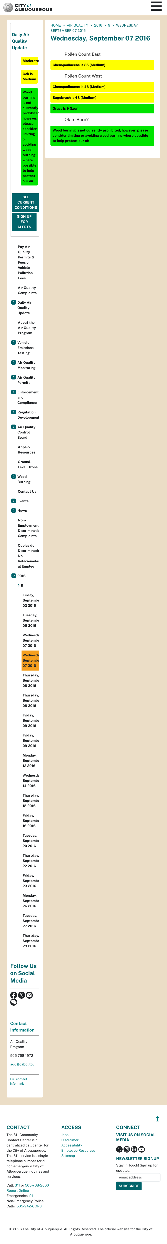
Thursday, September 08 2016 (31, 680)
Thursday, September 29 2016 (31, 941)
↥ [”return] (157, 1119)
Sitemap (68, 1156)
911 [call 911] (32, 1196)
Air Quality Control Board (26, 432)
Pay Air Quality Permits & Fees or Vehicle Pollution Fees (26, 262)
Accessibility (71, 1145)
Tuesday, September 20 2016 (31, 840)
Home (55, 25)
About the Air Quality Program (27, 327)
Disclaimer (69, 1140)
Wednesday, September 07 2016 (31, 640)
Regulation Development (28, 415)
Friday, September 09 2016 (31, 720)
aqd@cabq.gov (22, 1064)
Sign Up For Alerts (24, 221)
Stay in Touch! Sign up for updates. (137, 1168)
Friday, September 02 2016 (31, 600)
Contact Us (27, 491)
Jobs (64, 1135)
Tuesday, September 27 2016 (31, 921)
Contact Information (22, 1027)
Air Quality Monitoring (26, 365)
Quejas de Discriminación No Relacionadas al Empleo (28, 555)
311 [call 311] (17, 1185)
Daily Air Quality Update (24, 307)
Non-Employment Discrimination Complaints (28, 528)
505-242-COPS (29, 1206)
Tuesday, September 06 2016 (31, 620)
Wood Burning (23, 479)
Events (22, 501)
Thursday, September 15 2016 (31, 800)
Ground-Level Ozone (28, 464)
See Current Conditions (26, 202)
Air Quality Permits (26, 380)
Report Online (18, 1190)
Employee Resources (78, 1150)
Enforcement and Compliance (28, 397)
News (22, 511)
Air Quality (77, 25)
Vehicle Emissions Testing (25, 347)
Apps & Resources (26, 449)
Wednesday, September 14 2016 (31, 780)
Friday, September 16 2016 (31, 820)
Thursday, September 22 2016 (31, 860)
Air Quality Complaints (27, 290)
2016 (98, 25)
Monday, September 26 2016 (31, 900)
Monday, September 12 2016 (31, 760)
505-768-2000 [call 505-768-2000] (37, 1185)
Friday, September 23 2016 (31, 880)
